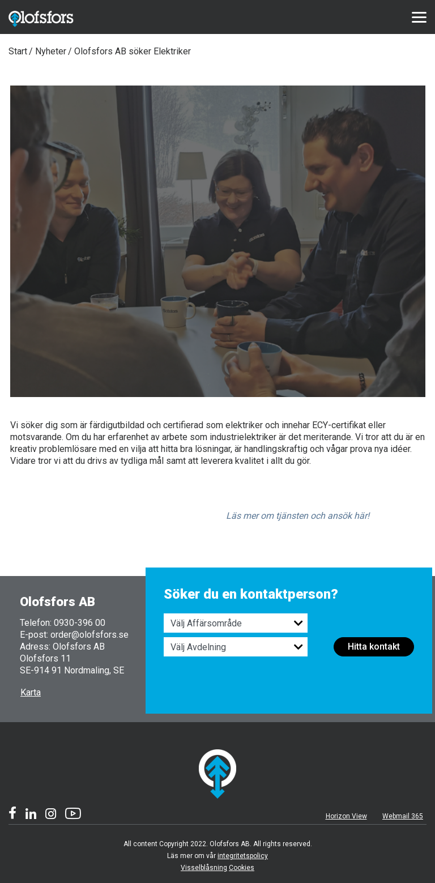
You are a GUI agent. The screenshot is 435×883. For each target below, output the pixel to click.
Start (17, 51)
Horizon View (346, 816)
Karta (30, 692)
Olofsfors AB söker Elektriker (132, 51)
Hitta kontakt (374, 646)
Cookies (241, 868)
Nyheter (50, 51)
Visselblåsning (204, 868)
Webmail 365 (402, 816)
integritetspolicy (243, 856)
